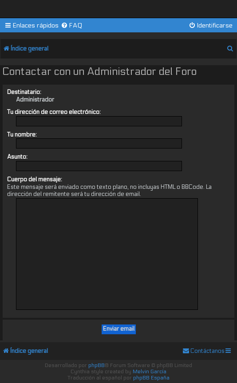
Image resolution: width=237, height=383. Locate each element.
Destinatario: (24, 92)
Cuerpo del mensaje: (34, 179)
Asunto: (17, 156)
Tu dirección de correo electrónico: (54, 112)
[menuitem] (72, 25)
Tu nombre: (22, 134)
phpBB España (151, 378)
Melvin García (149, 371)
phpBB (96, 365)
